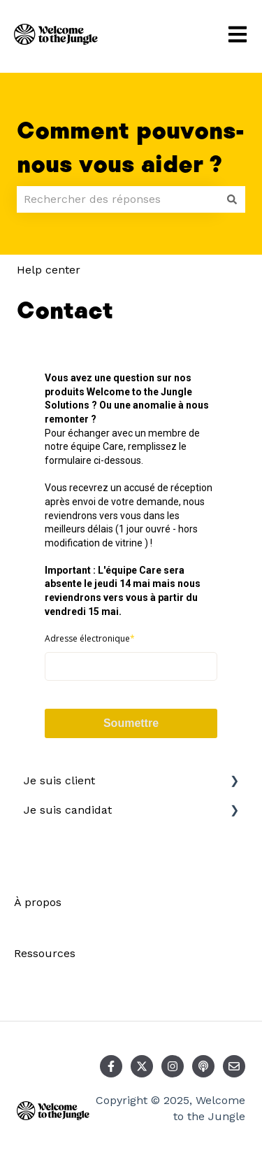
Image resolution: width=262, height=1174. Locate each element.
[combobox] (118, 199)
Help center (48, 269)
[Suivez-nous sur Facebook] (111, 1066)
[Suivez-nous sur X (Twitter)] (142, 1066)
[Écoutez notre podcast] (203, 1066)
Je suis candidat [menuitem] (68, 809)
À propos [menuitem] (37, 902)
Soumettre (131, 723)
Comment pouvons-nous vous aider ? (131, 148)
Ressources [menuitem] (44, 953)
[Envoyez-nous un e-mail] (234, 1066)
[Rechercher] (232, 199)
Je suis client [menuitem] (59, 780)
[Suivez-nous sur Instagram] (172, 1066)
